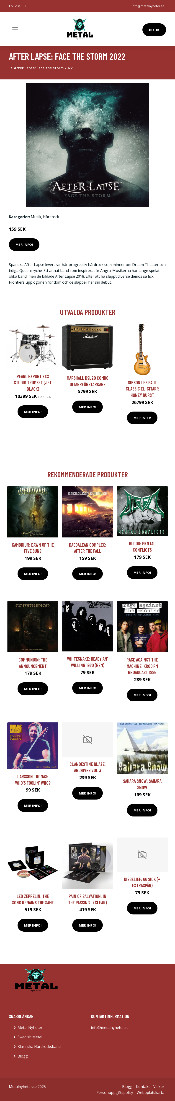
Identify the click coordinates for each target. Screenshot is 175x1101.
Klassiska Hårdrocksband (39, 1046)
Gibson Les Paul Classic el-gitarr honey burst (142, 389)
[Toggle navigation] (15, 29)
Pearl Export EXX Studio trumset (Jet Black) (33, 382)
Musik (36, 216)
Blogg (23, 1056)
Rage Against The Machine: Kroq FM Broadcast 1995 (142, 666)
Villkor (158, 1086)
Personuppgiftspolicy (114, 1092)
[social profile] (25, 6)
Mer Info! (24, 244)
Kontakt (143, 1086)
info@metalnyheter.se (148, 6)
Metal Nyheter (30, 1027)
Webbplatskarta (150, 1092)
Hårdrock (51, 216)
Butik (154, 29)
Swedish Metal (30, 1036)
